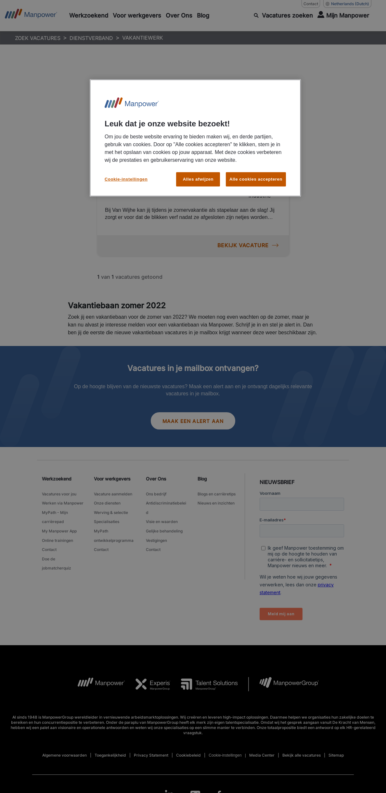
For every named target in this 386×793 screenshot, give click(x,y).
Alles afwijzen (198, 179)
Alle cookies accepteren (255, 179)
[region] (195, 138)
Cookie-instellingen (126, 179)
